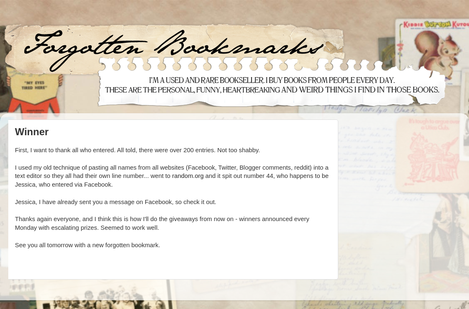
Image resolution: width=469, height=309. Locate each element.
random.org (188, 176)
